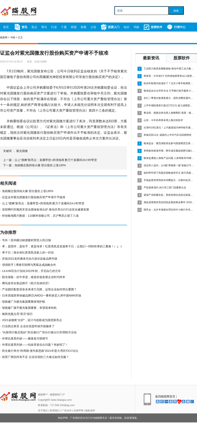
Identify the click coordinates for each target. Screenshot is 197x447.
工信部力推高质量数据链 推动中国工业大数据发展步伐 (169, 68)
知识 (126, 27)
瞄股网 (3, 37)
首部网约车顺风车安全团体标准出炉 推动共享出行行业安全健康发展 (45, 209)
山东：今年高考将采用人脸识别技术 (163, 120)
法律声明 (78, 410)
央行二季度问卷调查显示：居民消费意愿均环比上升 (169, 98)
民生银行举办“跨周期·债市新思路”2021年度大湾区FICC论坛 (40, 350)
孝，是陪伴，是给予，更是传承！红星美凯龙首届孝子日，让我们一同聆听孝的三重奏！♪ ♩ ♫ (62, 246)
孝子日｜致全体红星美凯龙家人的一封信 (28, 252)
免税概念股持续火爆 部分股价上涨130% (40, 165)
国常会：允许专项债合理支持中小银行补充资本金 (169, 209)
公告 (93, 27)
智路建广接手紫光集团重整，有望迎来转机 (29, 307)
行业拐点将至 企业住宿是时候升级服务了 (28, 326)
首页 (6, 27)
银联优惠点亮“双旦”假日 (17, 314)
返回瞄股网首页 (165, 396)
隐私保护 (90, 410)
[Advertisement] (166, 241)
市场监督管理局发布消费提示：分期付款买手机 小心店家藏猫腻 (169, 180)
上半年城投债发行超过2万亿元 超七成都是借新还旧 (169, 105)
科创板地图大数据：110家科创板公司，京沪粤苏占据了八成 (40, 215)
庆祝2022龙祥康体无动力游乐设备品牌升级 (29, 258)
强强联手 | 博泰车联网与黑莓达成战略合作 (29, 264)
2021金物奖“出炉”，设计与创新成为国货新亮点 (32, 320)
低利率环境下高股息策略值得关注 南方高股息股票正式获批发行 (169, 172)
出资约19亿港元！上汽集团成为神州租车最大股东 (169, 127)
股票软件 (152, 27)
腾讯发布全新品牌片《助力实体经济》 (26, 283)
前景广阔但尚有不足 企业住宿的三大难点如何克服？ (35, 357)
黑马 (44, 27)
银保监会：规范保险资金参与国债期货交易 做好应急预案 (169, 143)
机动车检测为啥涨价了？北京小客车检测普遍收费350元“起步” (169, 83)
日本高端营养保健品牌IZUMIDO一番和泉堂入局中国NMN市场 (41, 295)
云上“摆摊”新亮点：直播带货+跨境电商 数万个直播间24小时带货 (56, 160)
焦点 (34, 27)
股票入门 (109, 27)
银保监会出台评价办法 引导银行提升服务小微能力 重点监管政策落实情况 (169, 90)
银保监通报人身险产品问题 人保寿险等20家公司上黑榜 (169, 158)
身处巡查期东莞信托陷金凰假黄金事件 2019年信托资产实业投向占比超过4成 (169, 202)
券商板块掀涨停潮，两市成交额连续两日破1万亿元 (169, 150)
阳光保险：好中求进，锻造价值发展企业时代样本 (33, 277)
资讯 (20, 27)
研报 (74, 27)
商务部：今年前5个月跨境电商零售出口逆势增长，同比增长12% (169, 76)
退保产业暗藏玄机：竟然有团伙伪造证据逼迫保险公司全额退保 (169, 195)
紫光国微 (22, 151)
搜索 (176, 10)
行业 (54, 27)
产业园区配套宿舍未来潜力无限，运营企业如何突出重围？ (39, 289)
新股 (83, 27)
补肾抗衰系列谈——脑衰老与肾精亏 (25, 338)
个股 (64, 27)
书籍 (136, 27)
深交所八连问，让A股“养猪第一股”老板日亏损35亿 (169, 165)
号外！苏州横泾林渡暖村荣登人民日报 (26, 240)
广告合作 (67, 410)
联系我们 (55, 410)
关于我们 (43, 410)
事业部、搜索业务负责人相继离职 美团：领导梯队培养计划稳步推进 (169, 112)
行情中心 (176, 27)
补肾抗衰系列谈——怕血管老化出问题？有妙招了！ (35, 344)
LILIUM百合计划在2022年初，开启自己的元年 (31, 271)
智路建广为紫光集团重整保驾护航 (23, 301)
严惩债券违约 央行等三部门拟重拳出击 (165, 187)
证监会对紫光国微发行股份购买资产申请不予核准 (33, 197)
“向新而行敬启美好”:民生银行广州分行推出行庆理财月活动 (39, 332)
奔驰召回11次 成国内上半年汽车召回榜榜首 (167, 135)
